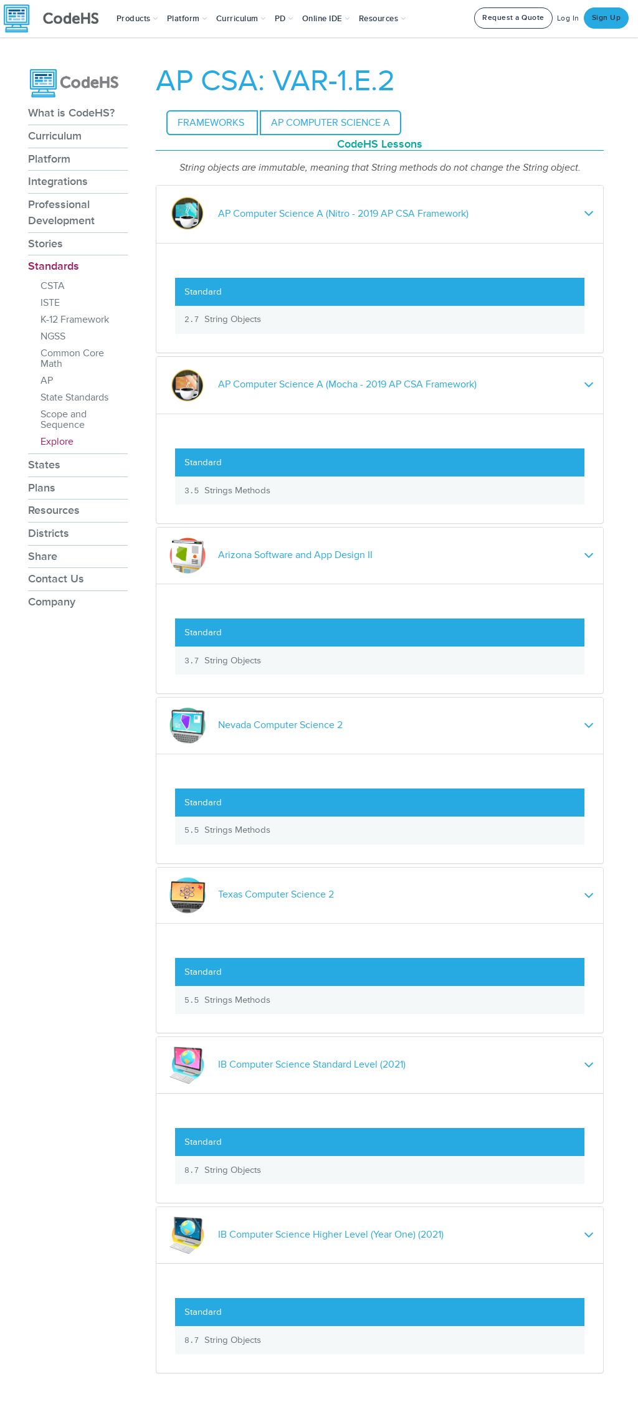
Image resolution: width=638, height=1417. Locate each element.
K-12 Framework (74, 319)
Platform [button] (187, 19)
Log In (568, 18)
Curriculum (55, 136)
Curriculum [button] (241, 19)
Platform (49, 159)
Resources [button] (382, 19)
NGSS (52, 336)
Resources (54, 510)
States (44, 465)
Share (42, 556)
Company (51, 602)
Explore (57, 441)
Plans (41, 488)
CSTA (52, 286)
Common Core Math (72, 358)
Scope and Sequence (63, 419)
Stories (45, 243)
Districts (48, 533)
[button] (137, 18)
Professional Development (61, 212)
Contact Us (56, 578)
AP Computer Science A (330, 122)
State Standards (74, 397)
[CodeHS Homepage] (56, 18)
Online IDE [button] (326, 19)
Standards (53, 266)
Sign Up (606, 17)
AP (46, 380)
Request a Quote (513, 17)
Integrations (58, 181)
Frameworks (212, 122)
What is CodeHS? (71, 113)
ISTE (50, 302)
